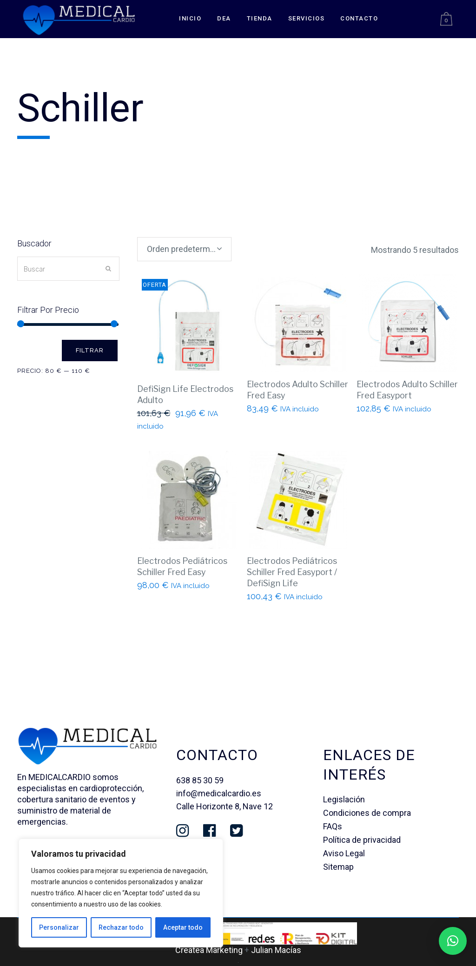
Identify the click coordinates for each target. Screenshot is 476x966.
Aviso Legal (344, 853)
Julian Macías (276, 950)
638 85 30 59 (200, 780)
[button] (453, 941)
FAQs (332, 826)
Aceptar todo (183, 927)
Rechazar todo (121, 927)
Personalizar (59, 927)
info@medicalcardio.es (218, 793)
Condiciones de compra (367, 813)
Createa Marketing (209, 950)
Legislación (344, 799)
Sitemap (338, 867)
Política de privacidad (362, 840)
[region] (121, 893)
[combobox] (184, 249)
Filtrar (90, 350)
